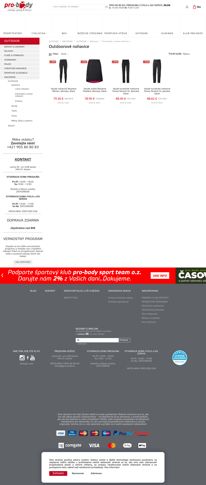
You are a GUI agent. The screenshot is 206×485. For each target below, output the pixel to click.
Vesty (14, 116)
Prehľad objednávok (118, 302)
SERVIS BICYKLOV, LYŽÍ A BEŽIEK (82, 291)
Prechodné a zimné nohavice (24, 95)
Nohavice (15, 85)
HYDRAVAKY (10, 60)
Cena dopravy (149, 322)
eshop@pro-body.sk (65, 366)
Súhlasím (58, 473)
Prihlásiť (123, 340)
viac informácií (22, 262)
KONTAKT (50, 291)
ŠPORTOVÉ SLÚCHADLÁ (15, 73)
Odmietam (96, 474)
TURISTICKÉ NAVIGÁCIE (15, 69)
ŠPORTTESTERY (12, 34)
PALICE (7, 64)
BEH (64, 34)
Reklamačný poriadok (153, 310)
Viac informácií (111, 468)
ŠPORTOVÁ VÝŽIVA (115, 34)
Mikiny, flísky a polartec (22, 121)
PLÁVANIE (167, 34)
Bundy (14, 106)
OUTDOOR (141, 34)
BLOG (33, 291)
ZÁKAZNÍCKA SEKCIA (119, 291)
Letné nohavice (22, 89)
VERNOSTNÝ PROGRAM (155, 302)
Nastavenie (78, 474)
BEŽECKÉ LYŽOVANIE (90, 34)
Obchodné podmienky (153, 306)
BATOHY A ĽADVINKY (14, 47)
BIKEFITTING (71, 298)
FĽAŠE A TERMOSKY (14, 55)
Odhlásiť (82, 344)
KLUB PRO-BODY (193, 34)
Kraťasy (18, 101)
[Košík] (196, 7)
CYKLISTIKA (38, 34)
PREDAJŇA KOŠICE (65, 351)
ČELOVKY (8, 51)
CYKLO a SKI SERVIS (151, 5)
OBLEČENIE (10, 77)
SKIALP (11, 126)
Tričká (14, 111)
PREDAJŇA (133, 5)
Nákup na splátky (151, 318)
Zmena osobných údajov (120, 298)
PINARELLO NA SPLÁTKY (155, 298)
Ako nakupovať (149, 314)
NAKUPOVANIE (150, 291)
